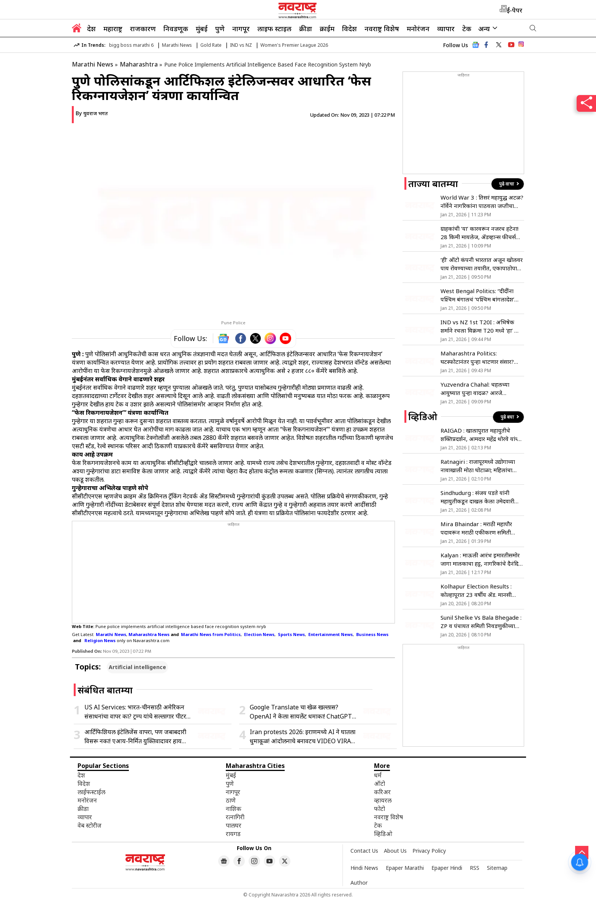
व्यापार (446, 28)
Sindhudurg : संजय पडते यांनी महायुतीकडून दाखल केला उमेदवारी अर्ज (477, 497)
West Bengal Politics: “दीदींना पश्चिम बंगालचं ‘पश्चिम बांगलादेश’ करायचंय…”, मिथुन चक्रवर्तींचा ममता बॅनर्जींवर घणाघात (479, 295)
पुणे (220, 28)
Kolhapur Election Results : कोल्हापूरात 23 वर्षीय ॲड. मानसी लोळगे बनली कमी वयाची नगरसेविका (480, 590)
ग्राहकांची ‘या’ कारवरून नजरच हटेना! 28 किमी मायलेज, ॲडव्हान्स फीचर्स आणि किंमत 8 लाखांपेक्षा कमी (479, 233)
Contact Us (364, 850)
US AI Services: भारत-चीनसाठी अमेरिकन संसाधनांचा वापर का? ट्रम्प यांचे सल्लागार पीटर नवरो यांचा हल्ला (135, 712)
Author (359, 882)
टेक (466, 28)
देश (91, 28)
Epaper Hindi (446, 867)
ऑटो (379, 783)
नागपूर (241, 28)
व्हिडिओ (383, 834)
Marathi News (177, 45)
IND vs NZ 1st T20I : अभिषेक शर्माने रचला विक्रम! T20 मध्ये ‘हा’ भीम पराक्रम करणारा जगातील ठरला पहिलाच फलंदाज (482, 326)
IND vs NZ (241, 45)
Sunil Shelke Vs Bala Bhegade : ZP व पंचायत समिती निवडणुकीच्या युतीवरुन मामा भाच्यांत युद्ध (481, 622)
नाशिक (233, 808)
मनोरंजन (418, 28)
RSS (474, 867)
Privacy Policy (429, 850)
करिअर (382, 792)
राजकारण (143, 28)
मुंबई (202, 28)
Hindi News (364, 867)
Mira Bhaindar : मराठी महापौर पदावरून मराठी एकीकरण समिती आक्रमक (476, 528)
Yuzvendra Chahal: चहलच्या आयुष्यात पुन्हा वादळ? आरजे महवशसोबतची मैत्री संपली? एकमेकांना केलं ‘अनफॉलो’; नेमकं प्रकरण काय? (481, 389)
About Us (395, 850)
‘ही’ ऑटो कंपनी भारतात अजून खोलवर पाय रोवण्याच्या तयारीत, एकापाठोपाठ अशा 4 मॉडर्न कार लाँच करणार (482, 264)
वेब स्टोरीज (89, 825)
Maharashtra (139, 64)
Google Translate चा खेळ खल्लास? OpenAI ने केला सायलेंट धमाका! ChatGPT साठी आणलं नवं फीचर (301, 712)
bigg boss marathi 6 (131, 45)
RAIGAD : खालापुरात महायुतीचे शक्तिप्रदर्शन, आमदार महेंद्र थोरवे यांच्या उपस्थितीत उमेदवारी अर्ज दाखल (481, 435)
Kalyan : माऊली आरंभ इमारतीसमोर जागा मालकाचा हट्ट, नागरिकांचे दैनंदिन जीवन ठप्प (481, 559)
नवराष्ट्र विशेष (382, 28)
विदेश (349, 28)
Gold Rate (211, 45)
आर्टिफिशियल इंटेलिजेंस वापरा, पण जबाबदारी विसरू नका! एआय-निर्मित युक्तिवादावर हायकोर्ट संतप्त (137, 737)
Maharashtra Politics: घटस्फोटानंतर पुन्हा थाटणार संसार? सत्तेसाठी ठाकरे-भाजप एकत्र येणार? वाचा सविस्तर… (478, 357)
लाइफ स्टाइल (274, 28)
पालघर (233, 825)
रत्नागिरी (235, 817)
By (92, 113)
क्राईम (327, 28)
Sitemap (497, 867)
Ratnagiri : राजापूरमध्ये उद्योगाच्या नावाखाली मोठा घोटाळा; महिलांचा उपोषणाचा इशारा (478, 466)
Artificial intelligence (137, 667)
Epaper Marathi (405, 867)
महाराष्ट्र (112, 28)
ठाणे (231, 800)
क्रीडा (305, 28)
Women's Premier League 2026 (294, 45)
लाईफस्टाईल (91, 792)
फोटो (379, 808)
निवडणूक (175, 28)
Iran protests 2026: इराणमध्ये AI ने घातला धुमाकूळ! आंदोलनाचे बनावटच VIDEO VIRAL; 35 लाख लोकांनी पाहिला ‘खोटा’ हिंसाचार (302, 737)
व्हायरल (383, 800)
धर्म (378, 775)
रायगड (233, 834)
